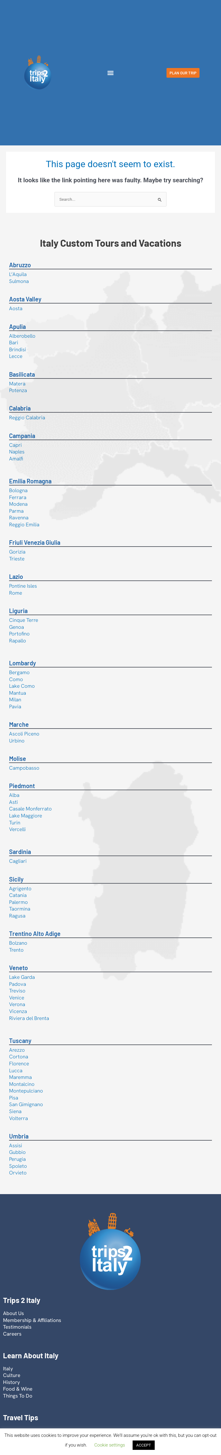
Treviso (17, 990)
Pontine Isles (23, 586)
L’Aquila (18, 274)
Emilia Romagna (30, 481)
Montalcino (22, 1084)
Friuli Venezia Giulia (34, 542)
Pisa (13, 1097)
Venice (16, 997)
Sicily (16, 879)
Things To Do (17, 1395)
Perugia (17, 1159)
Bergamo (19, 672)
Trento (16, 950)
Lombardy (22, 663)
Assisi (15, 1145)
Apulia (17, 326)
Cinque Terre (23, 620)
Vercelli (17, 829)
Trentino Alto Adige (35, 933)
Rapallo (17, 640)
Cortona (18, 1056)
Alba (14, 795)
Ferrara (17, 497)
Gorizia (17, 551)
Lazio (16, 576)
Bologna (18, 490)
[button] (110, 73)
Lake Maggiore (25, 815)
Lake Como (22, 686)
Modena (18, 504)
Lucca (15, 1070)
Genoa (16, 627)
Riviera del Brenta (29, 1018)
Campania (22, 435)
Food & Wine (17, 1388)
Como (16, 679)
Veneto (18, 967)
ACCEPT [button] (143, 1445)
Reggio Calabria (27, 417)
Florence (19, 1063)
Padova (17, 984)
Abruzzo (20, 264)
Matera (17, 383)
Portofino (19, 633)
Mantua (17, 693)
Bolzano (18, 943)
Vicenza (18, 1011)
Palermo (18, 902)
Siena (15, 1111)
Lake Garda (22, 977)
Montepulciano (26, 1090)
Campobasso (24, 768)
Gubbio (17, 1152)
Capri (15, 445)
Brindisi (17, 349)
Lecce (15, 356)
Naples (17, 451)
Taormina (19, 908)
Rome (15, 592)
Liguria (18, 610)
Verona (17, 1004)
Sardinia (20, 851)
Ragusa (17, 915)
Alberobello (22, 336)
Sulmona (19, 281)
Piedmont (22, 785)
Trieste (17, 558)
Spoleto (18, 1166)
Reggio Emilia (24, 524)
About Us (13, 1313)
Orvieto (18, 1172)
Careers (12, 1333)
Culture (11, 1375)
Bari (13, 342)
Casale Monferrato (30, 808)
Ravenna (18, 517)
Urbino (17, 740)
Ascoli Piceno (24, 733)
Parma (16, 511)
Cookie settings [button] (109, 1445)
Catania (18, 895)
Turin (14, 822)
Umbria (18, 1136)
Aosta (15, 308)
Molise (17, 758)
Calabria (20, 408)
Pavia (15, 706)
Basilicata (22, 374)
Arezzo (17, 1050)
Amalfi (16, 458)
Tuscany (20, 1040)
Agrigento (20, 888)
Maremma (20, 1077)
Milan (15, 699)
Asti (13, 802)
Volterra (18, 1118)
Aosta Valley (25, 299)
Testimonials (17, 1326)
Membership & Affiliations (32, 1320)
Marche (19, 724)
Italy (8, 1368)
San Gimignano (26, 1104)
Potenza (18, 390)
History (11, 1382)
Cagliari (18, 861)
